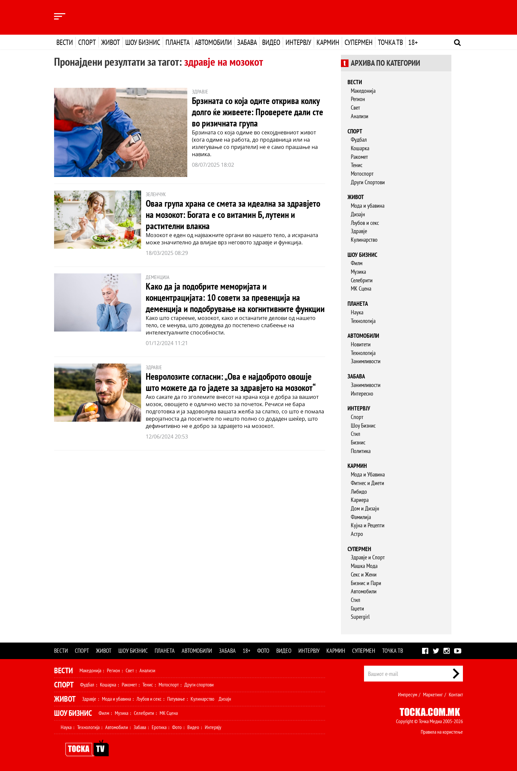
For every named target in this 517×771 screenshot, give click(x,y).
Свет (355, 107)
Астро (357, 534)
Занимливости (365, 361)
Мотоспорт (362, 173)
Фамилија (361, 517)
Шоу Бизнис (363, 425)
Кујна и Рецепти (367, 525)
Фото (263, 650)
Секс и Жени (364, 574)
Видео (271, 42)
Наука (357, 312)
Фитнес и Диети (367, 483)
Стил (355, 434)
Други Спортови (368, 182)
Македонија (363, 90)
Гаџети (357, 608)
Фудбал (359, 139)
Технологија (363, 321)
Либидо (359, 491)
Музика (358, 271)
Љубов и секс (365, 223)
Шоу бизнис (142, 42)
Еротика (159, 727)
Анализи (359, 116)
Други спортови (199, 684)
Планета (178, 42)
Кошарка (360, 148)
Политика (361, 451)
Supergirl (360, 616)
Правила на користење (442, 731)
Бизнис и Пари (366, 583)
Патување (176, 698)
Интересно (362, 393)
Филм (356, 263)
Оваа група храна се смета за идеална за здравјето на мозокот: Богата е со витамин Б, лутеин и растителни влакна (233, 214)
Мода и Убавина (368, 474)
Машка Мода (364, 566)
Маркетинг (433, 694)
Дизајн (358, 214)
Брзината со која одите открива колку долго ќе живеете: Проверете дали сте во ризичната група (257, 111)
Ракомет (359, 156)
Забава (247, 42)
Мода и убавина (367, 205)
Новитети (361, 344)
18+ (413, 42)
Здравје (359, 231)
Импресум (407, 694)
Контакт (456, 694)
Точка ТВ (390, 42)
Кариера (360, 500)
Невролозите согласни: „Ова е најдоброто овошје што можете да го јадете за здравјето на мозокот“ (231, 382)
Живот (110, 42)
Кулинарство (364, 239)
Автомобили (213, 42)
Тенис (356, 165)
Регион (358, 99)
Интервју (298, 42)
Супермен (359, 42)
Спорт (87, 42)
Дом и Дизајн (365, 508)
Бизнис (358, 442)
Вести (64, 42)
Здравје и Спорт (368, 557)
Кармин (328, 42)
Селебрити (362, 280)
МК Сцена (361, 288)
